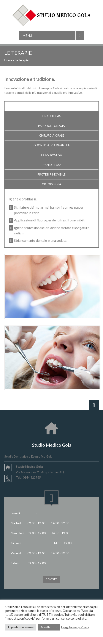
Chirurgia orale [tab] (51, 135)
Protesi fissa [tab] (51, 164)
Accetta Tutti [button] (49, 627)
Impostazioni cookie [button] (20, 627)
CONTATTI (51, 579)
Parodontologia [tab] (51, 125)
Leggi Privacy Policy (75, 627)
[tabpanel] (51, 220)
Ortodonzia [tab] (51, 184)
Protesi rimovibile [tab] (51, 174)
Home (8, 60)
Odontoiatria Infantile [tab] (51, 145)
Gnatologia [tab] (51, 116)
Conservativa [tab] (51, 155)
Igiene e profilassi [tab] (51, 106)
